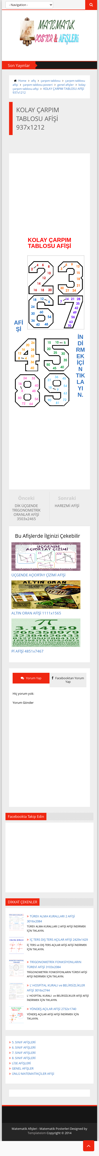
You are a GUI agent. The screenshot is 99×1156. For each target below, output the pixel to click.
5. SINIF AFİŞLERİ (24, 1043)
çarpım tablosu (50, 81)
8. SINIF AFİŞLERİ (24, 1059)
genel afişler (65, 85)
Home (22, 81)
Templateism (37, 1134)
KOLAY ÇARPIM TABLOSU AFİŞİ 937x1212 (48, 91)
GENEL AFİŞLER (23, 1070)
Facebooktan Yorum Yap (68, 681)
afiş (33, 81)
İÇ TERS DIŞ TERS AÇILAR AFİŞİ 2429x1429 (59, 941)
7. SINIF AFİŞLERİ (24, 1054)
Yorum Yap (31, 679)
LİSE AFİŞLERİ (21, 1065)
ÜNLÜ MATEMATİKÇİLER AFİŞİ (33, 1075)
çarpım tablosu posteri (38, 85)
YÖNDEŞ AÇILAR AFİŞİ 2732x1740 (53, 1010)
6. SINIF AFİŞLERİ (24, 1049)
